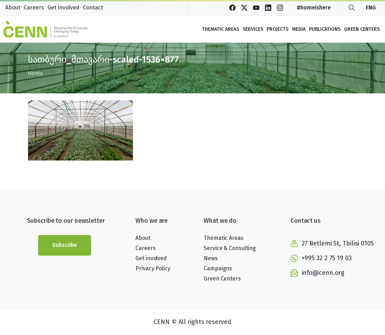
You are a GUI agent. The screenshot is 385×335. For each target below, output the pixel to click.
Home (35, 73)
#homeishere (313, 7)
